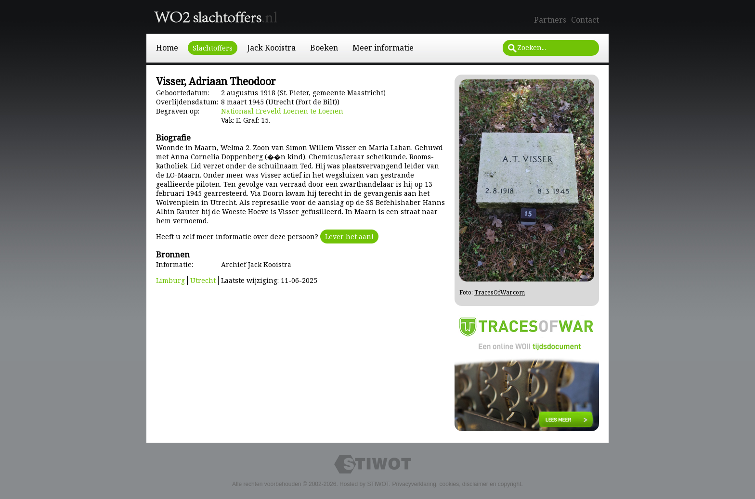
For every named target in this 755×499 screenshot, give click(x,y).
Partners (550, 19)
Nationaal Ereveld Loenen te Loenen (282, 110)
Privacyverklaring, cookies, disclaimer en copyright (456, 484)
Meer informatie (383, 47)
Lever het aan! (349, 236)
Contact (585, 19)
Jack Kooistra (271, 47)
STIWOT (378, 484)
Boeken (324, 47)
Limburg (170, 280)
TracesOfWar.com (499, 292)
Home (167, 47)
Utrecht (203, 280)
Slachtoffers (213, 47)
